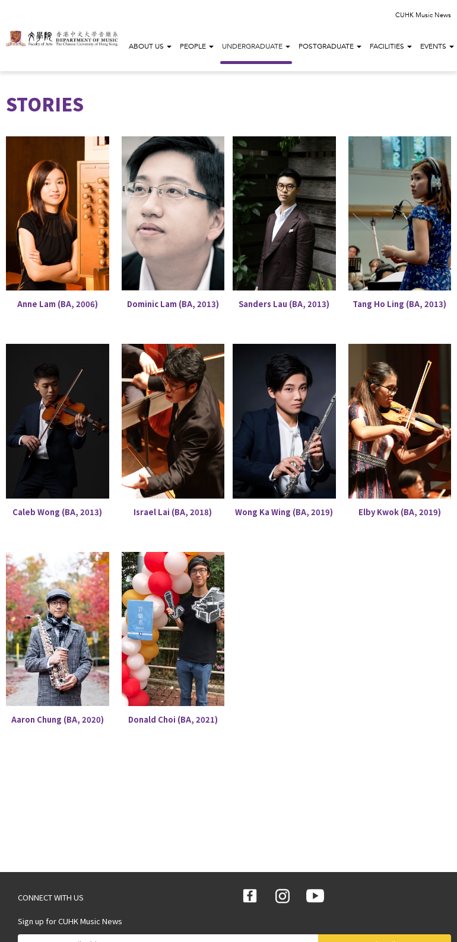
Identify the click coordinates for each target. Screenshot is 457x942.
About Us (150, 46)
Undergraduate (256, 46)
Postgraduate (330, 46)
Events (437, 46)
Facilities (391, 46)
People (197, 46)
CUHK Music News (423, 15)
